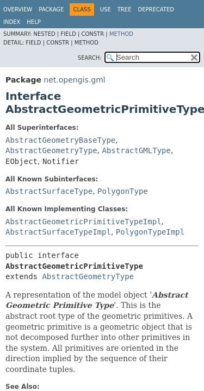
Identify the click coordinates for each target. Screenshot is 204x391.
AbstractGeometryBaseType (60, 140)
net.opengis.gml (74, 79)
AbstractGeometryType (51, 150)
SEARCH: (90, 58)
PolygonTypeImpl (150, 232)
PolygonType (122, 191)
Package (51, 9)
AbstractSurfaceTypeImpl (58, 232)
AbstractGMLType (136, 150)
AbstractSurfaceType (48, 191)
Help (33, 22)
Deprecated (156, 9)
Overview (17, 9)
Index (11, 22)
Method (121, 34)
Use (105, 9)
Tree (125, 9)
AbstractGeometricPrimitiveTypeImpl (83, 221)
